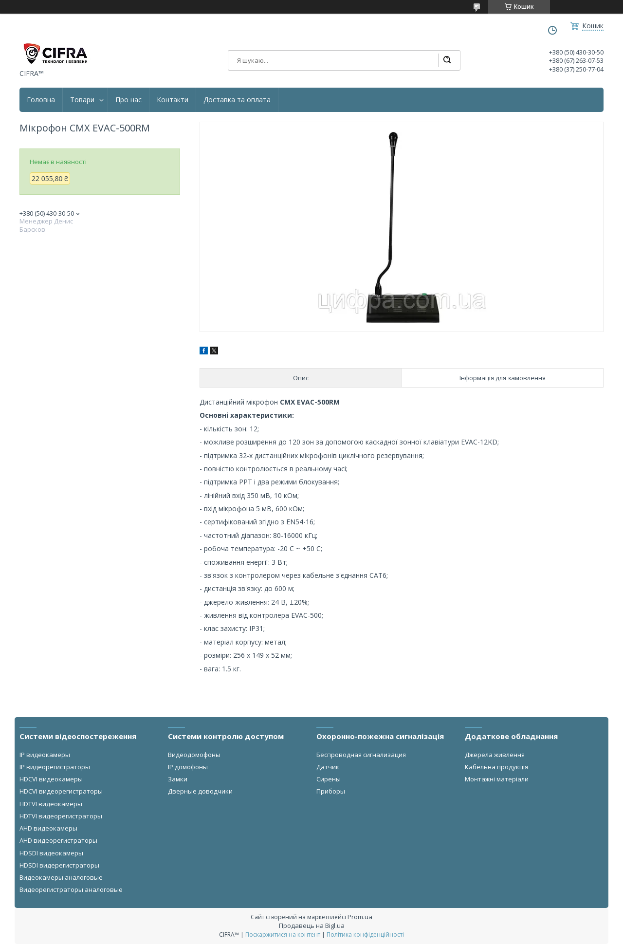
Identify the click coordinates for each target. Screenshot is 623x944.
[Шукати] (447, 60)
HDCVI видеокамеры (51, 779)
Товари (82, 99)
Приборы (330, 791)
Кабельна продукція (496, 766)
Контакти (172, 99)
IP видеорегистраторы (54, 766)
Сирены (328, 779)
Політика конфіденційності (365, 934)
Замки (177, 779)
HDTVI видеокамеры (50, 803)
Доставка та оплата (237, 99)
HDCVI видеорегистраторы (61, 791)
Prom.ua (360, 916)
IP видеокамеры (44, 754)
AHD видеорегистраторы (58, 840)
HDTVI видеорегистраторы (60, 816)
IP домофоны (188, 766)
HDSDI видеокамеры (51, 853)
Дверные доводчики (200, 791)
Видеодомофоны (194, 754)
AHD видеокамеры (48, 828)
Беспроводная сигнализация (361, 754)
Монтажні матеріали (497, 779)
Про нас (128, 99)
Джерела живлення (495, 754)
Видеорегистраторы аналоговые (71, 889)
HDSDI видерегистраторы (59, 865)
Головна (41, 99)
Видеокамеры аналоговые (61, 877)
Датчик (327, 766)
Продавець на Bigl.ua (312, 925)
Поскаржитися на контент (282, 934)
